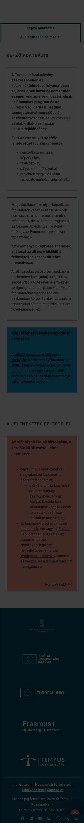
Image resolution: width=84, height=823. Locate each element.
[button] (22, 818)
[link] (67, 818)
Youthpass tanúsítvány (37, 556)
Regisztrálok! (58, 584)
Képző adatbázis (40, 28)
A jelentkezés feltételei (40, 37)
